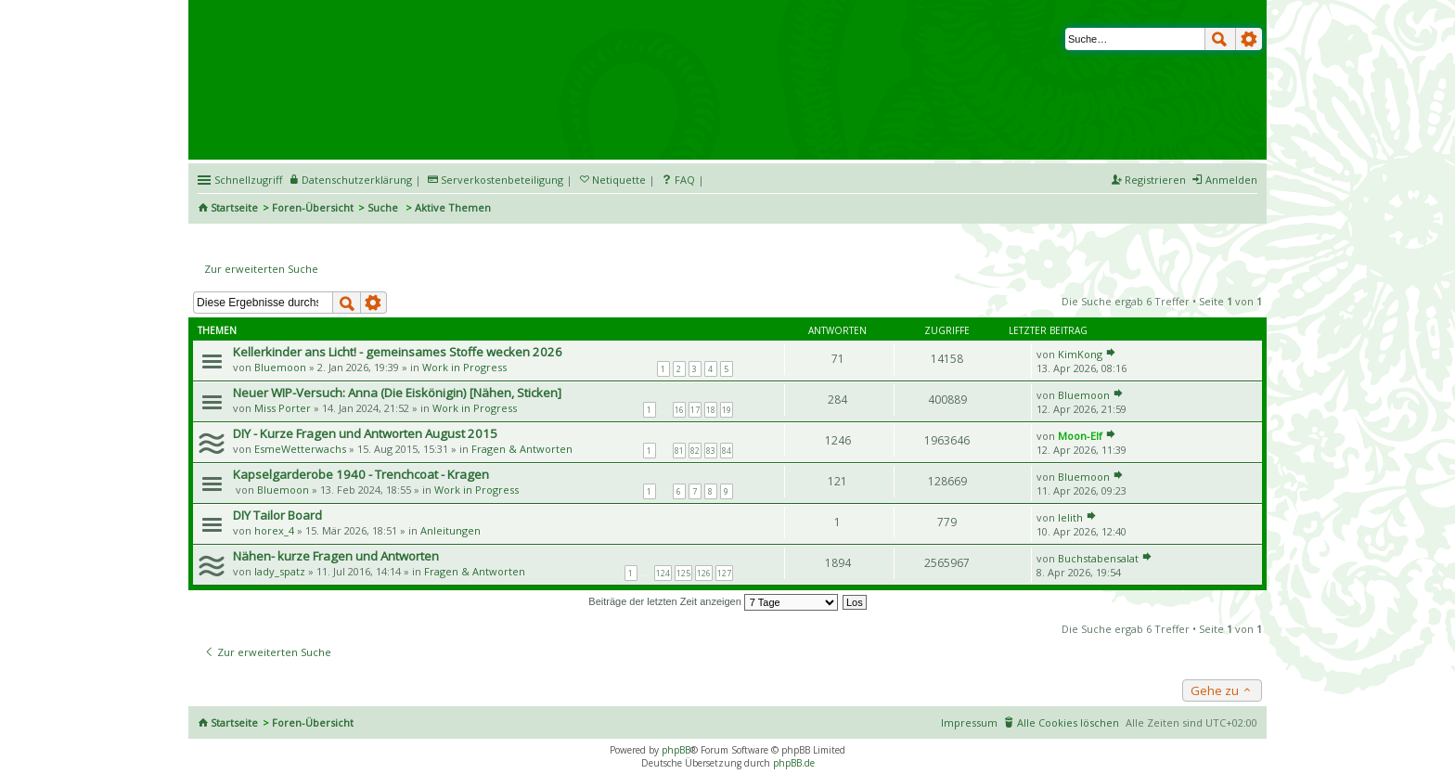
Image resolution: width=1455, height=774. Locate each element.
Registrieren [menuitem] (1155, 180)
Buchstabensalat (1098, 558)
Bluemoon (280, 367)
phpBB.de (794, 762)
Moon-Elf (1080, 436)
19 (726, 410)
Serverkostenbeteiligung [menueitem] (502, 180)
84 (726, 451)
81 (679, 451)
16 (679, 410)
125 (683, 573)
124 (663, 573)
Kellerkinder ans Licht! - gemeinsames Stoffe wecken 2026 (397, 351)
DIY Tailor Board (277, 515)
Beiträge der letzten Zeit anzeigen (713, 601)
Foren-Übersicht (313, 207)
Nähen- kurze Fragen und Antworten (336, 556)
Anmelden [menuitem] (1231, 180)
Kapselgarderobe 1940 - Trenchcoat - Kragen (361, 474)
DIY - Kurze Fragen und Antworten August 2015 (365, 433)
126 (704, 573)
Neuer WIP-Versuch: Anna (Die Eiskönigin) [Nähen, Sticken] (397, 392)
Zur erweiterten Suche (261, 269)
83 (710, 451)
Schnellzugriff (248, 180)
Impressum (969, 722)
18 (710, 410)
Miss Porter (282, 408)
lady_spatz (279, 571)
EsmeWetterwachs (300, 449)
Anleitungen (450, 530)
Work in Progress (464, 367)
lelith (1070, 517)
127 (724, 573)
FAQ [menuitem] (685, 180)
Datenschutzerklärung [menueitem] (357, 180)
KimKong (1080, 354)
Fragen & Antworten (522, 449)
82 (695, 451)
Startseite (234, 207)
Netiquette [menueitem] (619, 180)
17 (695, 410)
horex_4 (274, 530)
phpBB (676, 749)
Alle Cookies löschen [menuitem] (1068, 722)
